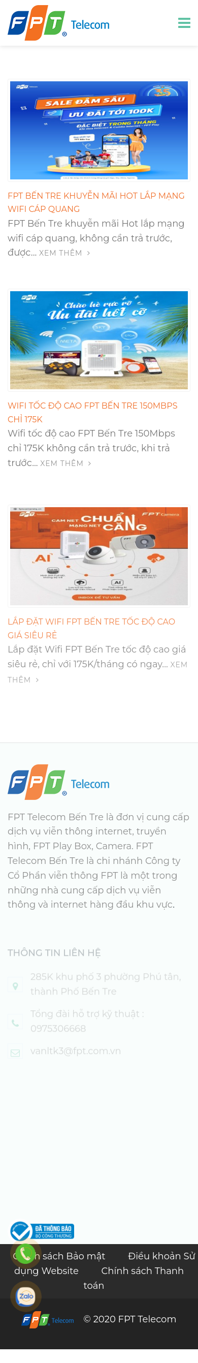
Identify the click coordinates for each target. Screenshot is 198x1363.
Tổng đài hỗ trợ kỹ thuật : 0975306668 (87, 1031)
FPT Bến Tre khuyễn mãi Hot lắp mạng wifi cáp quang (96, 202)
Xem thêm (64, 253)
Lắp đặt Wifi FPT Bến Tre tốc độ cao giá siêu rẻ (91, 636)
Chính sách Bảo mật (60, 1256)
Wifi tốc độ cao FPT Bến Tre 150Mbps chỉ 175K (93, 412)
